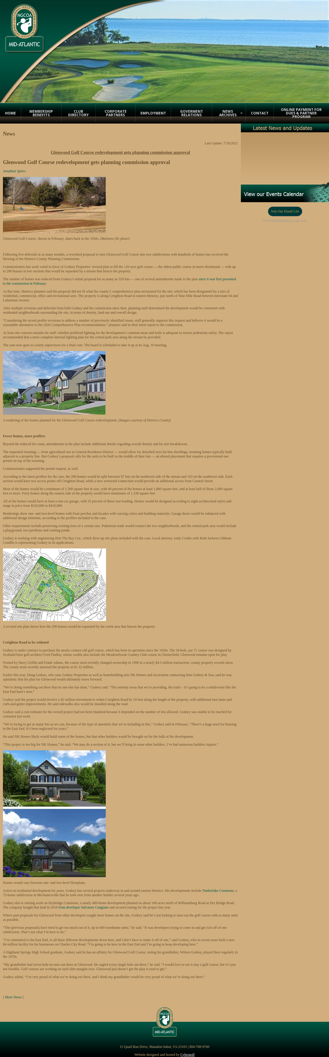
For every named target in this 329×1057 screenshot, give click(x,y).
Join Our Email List (285, 211)
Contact (259, 113)
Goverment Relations (191, 113)
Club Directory (78, 113)
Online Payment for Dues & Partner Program (301, 113)
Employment (153, 113)
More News (13, 997)
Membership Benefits (41, 113)
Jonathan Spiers (14, 171)
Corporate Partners (116, 113)
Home (10, 113)
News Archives (227, 113)
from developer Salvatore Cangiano (83, 907)
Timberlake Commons (218, 891)
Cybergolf (187, 1055)
